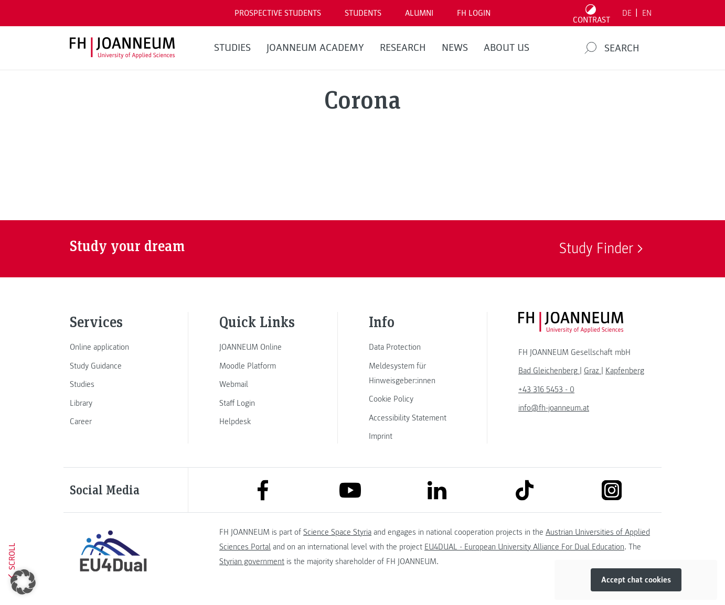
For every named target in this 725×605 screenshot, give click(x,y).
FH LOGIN (474, 13)
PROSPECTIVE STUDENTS (277, 13)
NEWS (455, 47)
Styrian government (251, 561)
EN (647, 13)
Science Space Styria (337, 532)
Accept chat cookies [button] (636, 580)
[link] (113, 347)
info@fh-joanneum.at (553, 408)
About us (506, 47)
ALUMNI (419, 13)
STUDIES (232, 47)
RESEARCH (403, 47)
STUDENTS (363, 13)
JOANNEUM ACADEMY (315, 47)
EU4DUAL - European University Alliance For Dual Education (524, 547)
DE (627, 13)
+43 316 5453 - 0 (546, 389)
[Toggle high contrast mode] (591, 13)
